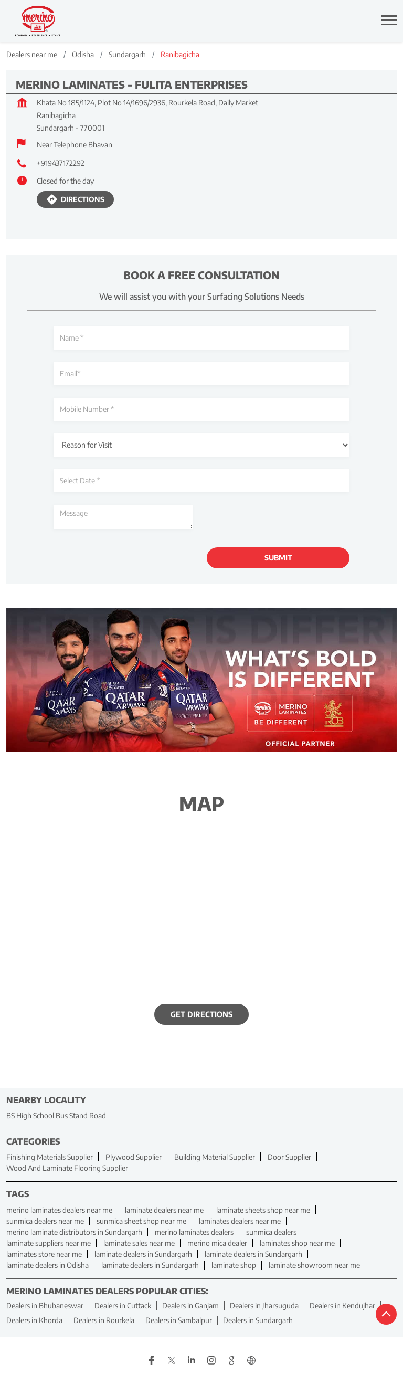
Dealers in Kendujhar (342, 1305)
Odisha (83, 54)
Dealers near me (31, 54)
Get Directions (201, 1014)
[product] (201, 445)
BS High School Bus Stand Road (56, 1115)
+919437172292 (60, 162)
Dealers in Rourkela (103, 1320)
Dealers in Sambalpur (178, 1320)
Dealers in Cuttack (122, 1305)
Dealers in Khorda (34, 1320)
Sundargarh (127, 54)
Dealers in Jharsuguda (264, 1305)
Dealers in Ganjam (190, 1305)
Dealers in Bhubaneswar (44, 1305)
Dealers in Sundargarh (258, 1320)
